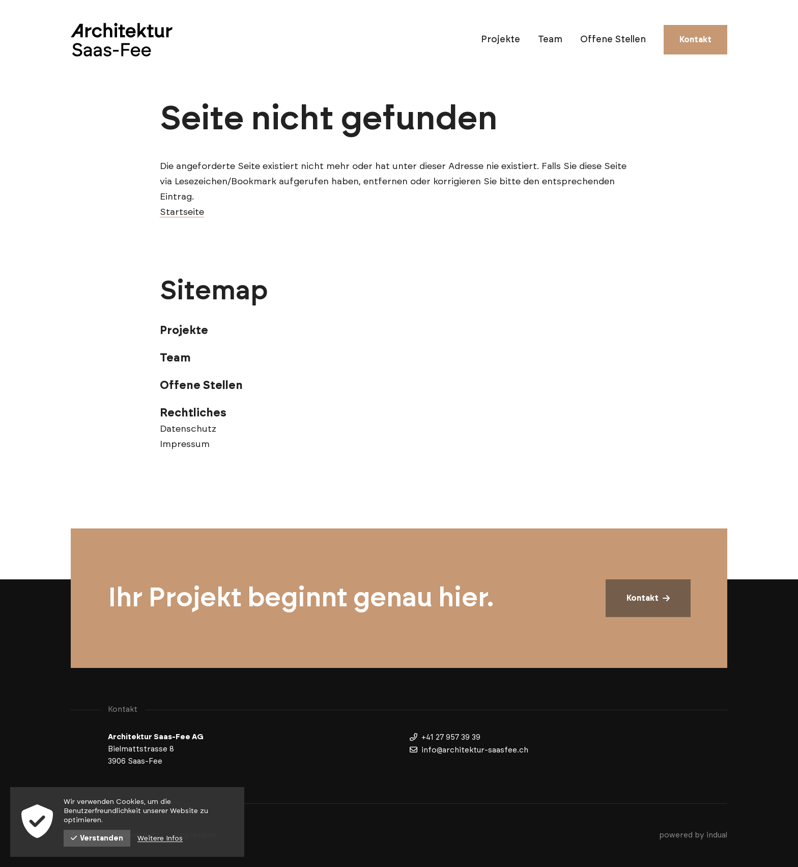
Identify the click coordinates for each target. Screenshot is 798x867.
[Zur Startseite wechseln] (122, 40)
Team (175, 357)
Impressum (185, 444)
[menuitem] (500, 39)
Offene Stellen (201, 385)
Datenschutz (188, 429)
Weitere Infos (160, 838)
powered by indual (693, 835)
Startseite (182, 212)
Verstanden (97, 838)
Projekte (184, 330)
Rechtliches (193, 412)
